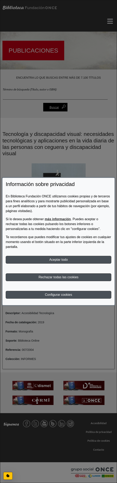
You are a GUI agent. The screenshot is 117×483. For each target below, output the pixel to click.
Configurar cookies (58, 294)
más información (58, 219)
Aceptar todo (58, 259)
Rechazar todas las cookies (58, 277)
